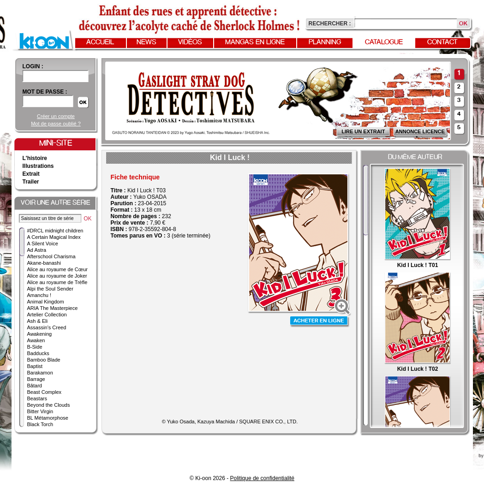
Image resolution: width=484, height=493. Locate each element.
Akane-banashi (44, 263)
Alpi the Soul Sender (50, 288)
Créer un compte (56, 116)
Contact (442, 42)
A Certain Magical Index (54, 237)
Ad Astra (37, 250)
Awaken (36, 340)
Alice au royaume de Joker (57, 276)
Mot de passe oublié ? (56, 123)
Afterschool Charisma (51, 256)
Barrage (36, 379)
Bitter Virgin (40, 411)
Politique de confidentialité (262, 478)
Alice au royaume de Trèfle (57, 282)
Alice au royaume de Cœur (57, 269)
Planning (325, 42)
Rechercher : (330, 23)
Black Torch (40, 424)
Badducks (38, 353)
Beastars (37, 398)
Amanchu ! (39, 295)
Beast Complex (44, 392)
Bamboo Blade (43, 359)
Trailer (31, 181)
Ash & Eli (37, 321)
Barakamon (40, 372)
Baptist (35, 366)
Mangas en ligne (255, 42)
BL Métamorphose (47, 418)
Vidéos (190, 42)
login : (33, 66)
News (146, 42)
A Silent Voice (42, 243)
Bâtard (34, 385)
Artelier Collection (47, 314)
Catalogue (384, 42)
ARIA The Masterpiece (52, 308)
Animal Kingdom (45, 301)
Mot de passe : (45, 92)
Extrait (31, 174)
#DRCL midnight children (55, 230)
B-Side (34, 347)
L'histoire (35, 158)
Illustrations (38, 166)
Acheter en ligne (320, 321)
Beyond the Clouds (48, 405)
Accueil (100, 42)
